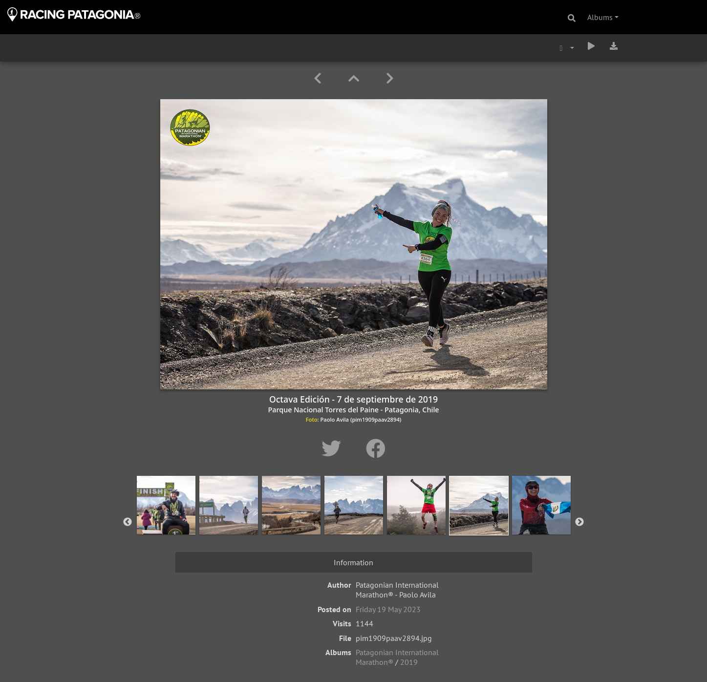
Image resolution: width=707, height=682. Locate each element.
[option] (166, 520)
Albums (600, 17)
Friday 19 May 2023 (388, 609)
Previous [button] (127, 522)
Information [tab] (353, 562)
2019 (409, 662)
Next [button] (579, 522)
